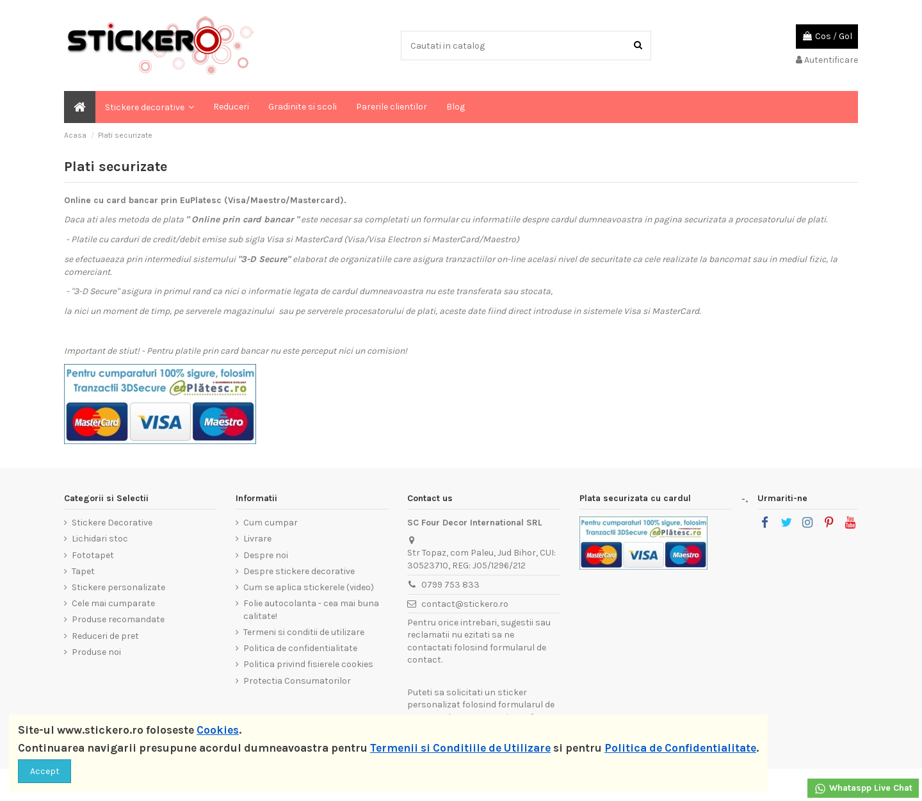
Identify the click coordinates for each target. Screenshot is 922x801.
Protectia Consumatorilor (297, 680)
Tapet (83, 571)
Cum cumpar (270, 522)
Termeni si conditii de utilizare (303, 632)
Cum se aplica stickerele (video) (308, 587)
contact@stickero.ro (464, 604)
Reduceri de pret (105, 636)
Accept (45, 771)
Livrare (257, 538)
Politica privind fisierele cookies (308, 664)
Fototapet (93, 555)
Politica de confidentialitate (300, 648)
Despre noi (265, 555)
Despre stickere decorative (299, 571)
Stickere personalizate (118, 587)
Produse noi (96, 652)
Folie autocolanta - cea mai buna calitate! (311, 610)
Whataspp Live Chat (863, 788)
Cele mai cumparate (113, 603)
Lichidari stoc (100, 538)
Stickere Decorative (112, 522)
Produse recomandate (118, 619)
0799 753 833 (450, 584)
